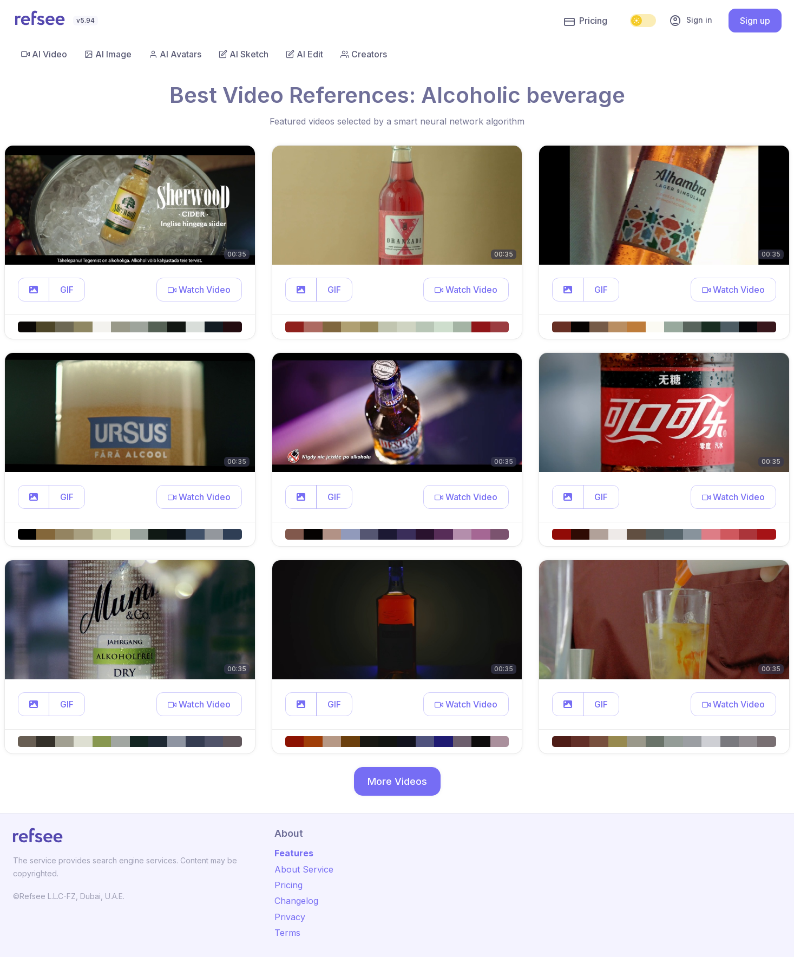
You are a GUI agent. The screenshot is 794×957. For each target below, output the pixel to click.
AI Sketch (243, 54)
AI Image (108, 54)
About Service (303, 869)
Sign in (690, 20)
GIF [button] (67, 289)
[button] (33, 289)
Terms (287, 932)
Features (293, 853)
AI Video (44, 54)
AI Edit (304, 54)
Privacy (289, 917)
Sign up (755, 20)
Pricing (585, 21)
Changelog (296, 900)
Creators (363, 54)
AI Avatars (175, 54)
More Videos (397, 781)
